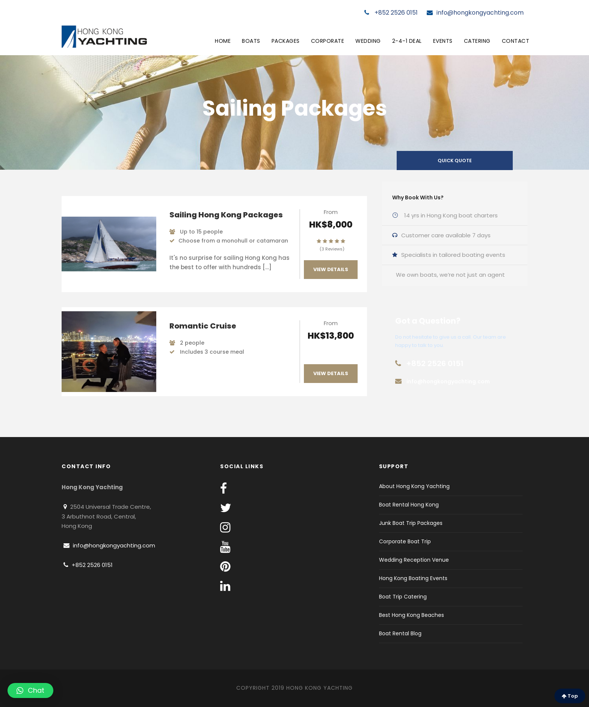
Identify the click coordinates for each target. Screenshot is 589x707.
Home (223, 41)
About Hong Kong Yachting (414, 486)
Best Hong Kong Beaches (411, 615)
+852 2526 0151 (391, 12)
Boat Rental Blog (400, 633)
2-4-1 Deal (407, 41)
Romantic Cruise (202, 326)
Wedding (368, 41)
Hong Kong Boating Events (413, 578)
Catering (477, 41)
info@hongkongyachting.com (475, 12)
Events (443, 41)
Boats (251, 41)
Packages (286, 41)
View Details (330, 269)
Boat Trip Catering (403, 596)
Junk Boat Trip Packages (411, 523)
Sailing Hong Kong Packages (226, 215)
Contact (516, 41)
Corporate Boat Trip (405, 541)
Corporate (327, 41)
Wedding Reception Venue (414, 560)
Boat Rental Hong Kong (409, 504)
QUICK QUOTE (455, 160)
